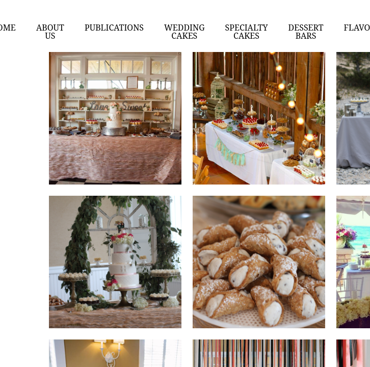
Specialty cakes (246, 31)
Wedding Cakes (184, 31)
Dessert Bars (306, 31)
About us (50, 31)
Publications (114, 27)
